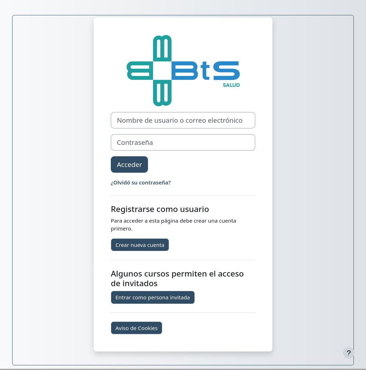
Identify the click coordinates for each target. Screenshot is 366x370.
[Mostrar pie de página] (349, 353)
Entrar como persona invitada (152, 297)
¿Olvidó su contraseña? (141, 182)
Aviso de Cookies (136, 327)
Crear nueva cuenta (139, 244)
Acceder (129, 164)
